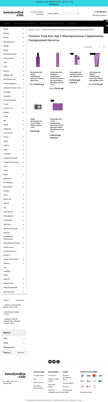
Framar (5, 104)
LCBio (5, 170)
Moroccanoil (7, 187)
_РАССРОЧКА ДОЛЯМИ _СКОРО (11, 313)
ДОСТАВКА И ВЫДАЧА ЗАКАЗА (52, 24)
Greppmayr (7, 129)
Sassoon (6, 233)
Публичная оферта (51, 385)
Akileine (6, 33)
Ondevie (6, 203)
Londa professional (10, 158)
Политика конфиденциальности (55, 391)
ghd (4, 120)
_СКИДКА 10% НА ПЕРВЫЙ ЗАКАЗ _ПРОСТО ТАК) (12, 306)
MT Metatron (8, 183)
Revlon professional (10, 229)
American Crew (8, 42)
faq (35, 379)
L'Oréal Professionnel (11, 162)
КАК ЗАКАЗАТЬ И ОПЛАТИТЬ (25, 24)
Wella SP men (8, 283)
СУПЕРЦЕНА (72, 24)
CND (5, 67)
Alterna (5, 37)
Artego (5, 29)
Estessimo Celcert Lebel (12, 88)
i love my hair (8, 133)
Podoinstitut (7, 220)
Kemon (6, 137)
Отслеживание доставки (67, 391)
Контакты (66, 386)
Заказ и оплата (38, 382)
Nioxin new (7, 199)
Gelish (5, 116)
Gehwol (6, 112)
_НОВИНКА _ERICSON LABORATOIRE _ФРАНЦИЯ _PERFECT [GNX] (11, 321)
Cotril (5, 62)
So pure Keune (8, 247)
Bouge (5, 50)
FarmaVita (7, 96)
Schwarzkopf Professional (8, 238)
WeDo (5, 275)
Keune (5, 141)
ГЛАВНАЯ (7, 24)
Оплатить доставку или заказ (67, 377)
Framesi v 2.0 (8, 108)
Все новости (20, 300)
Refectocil (7, 224)
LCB (4, 166)
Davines (6, 71)
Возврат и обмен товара (53, 380)
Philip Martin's (8, 216)
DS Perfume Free (9, 79)
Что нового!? (52, 375)
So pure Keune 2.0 (9, 251)
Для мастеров (8, 292)
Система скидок (39, 375)
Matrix (5, 175)
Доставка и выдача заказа (38, 387)
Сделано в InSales (86, 392)
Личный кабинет (68, 383)
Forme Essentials (9, 100)
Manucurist (7, 179)
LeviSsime (7, 154)
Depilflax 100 (8, 75)
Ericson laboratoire (10, 84)
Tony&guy (6, 271)
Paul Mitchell (8, 212)
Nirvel (5, 195)
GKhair (5, 125)
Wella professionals (10, 288)
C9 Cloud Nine (8, 58)
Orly (4, 208)
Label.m (6, 145)
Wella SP (6, 279)
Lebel (5, 150)
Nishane (6, 191)
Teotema (6, 263)
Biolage (6, 46)
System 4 (6, 255)
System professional (10, 259)
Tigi (4, 267)
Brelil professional (9, 54)
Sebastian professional (11, 243)
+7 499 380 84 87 (100, 12)
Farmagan (6, 92)
